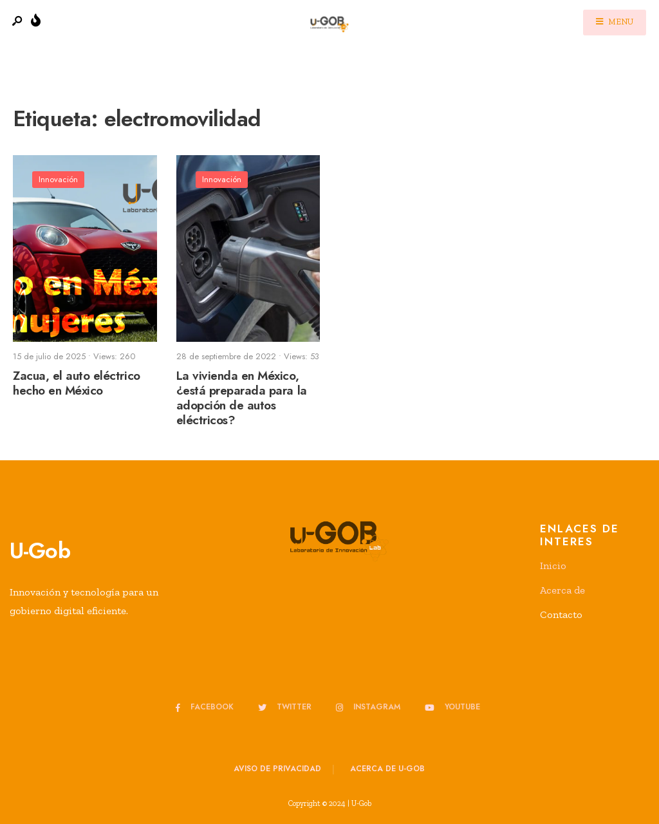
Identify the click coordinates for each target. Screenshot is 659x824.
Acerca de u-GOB (387, 768)
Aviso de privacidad (277, 768)
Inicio (553, 565)
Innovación (58, 179)
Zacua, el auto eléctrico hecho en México (76, 383)
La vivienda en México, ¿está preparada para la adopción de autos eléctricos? (241, 397)
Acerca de (562, 590)
